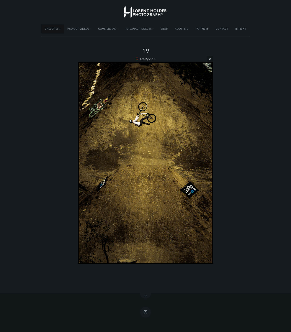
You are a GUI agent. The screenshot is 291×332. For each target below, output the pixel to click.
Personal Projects (138, 28)
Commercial (107, 28)
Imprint (240, 28)
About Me (181, 28)
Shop (164, 28)
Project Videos (78, 28)
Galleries (51, 28)
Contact (222, 28)
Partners (202, 28)
